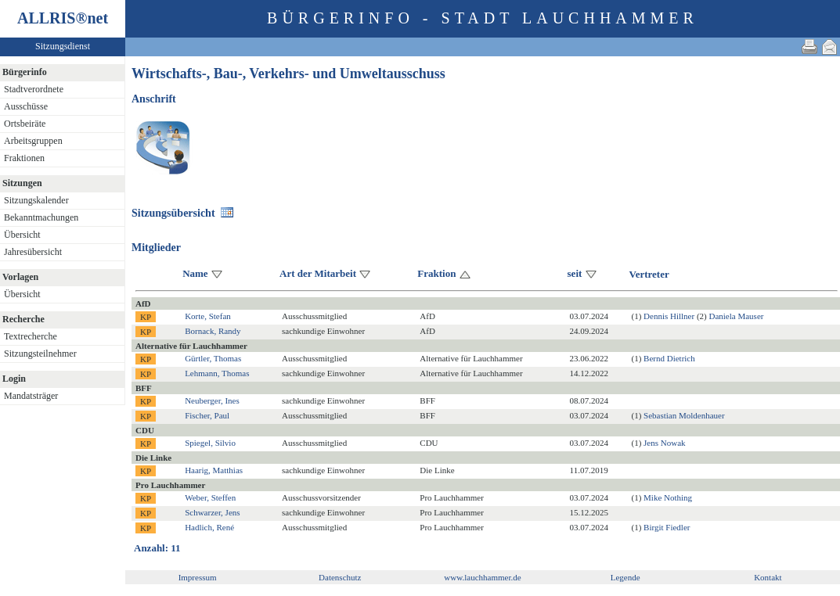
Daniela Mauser (735, 316)
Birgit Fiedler (667, 527)
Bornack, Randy (212, 331)
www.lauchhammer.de (482, 577)
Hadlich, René (209, 527)
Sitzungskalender (36, 200)
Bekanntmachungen (41, 217)
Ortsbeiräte (24, 123)
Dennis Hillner (669, 316)
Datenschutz (340, 577)
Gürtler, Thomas (213, 358)
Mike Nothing (668, 497)
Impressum (197, 577)
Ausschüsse (26, 106)
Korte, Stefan (208, 316)
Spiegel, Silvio (210, 442)
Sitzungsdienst (62, 46)
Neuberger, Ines (212, 400)
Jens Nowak (664, 442)
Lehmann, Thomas (217, 373)
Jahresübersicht (33, 251)
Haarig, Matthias (214, 470)
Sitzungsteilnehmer (40, 353)
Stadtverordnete (33, 89)
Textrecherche (30, 336)
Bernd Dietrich (669, 358)
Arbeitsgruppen (33, 140)
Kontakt (767, 577)
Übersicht (22, 234)
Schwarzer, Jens (212, 512)
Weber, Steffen (210, 497)
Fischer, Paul (207, 415)
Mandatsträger (31, 395)
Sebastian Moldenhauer (684, 415)
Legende (625, 577)
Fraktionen (24, 158)
